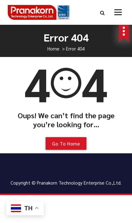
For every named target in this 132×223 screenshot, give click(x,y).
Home (53, 48)
